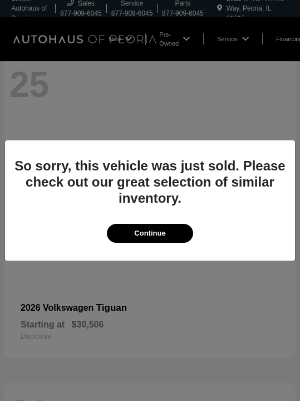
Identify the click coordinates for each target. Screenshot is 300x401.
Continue (149, 233)
